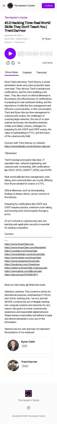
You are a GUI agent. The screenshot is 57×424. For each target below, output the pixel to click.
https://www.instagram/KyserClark (22, 261)
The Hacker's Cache (24, 5)
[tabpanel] (28, 208)
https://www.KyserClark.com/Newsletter (25, 247)
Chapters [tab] (27, 72)
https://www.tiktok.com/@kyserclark (23, 271)
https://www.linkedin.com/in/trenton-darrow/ (27, 146)
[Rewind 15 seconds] (8, 63)
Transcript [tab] (41, 72)
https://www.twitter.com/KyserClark (23, 257)
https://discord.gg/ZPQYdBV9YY (21, 274)
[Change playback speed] (19, 63)
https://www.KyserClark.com (19, 244)
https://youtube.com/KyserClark (21, 250)
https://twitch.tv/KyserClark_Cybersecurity (26, 267)
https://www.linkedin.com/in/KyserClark (25, 254)
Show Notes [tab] (11, 72)
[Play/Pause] (10, 53)
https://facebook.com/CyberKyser (22, 264)
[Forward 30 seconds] (13, 63)
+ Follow (48, 5)
